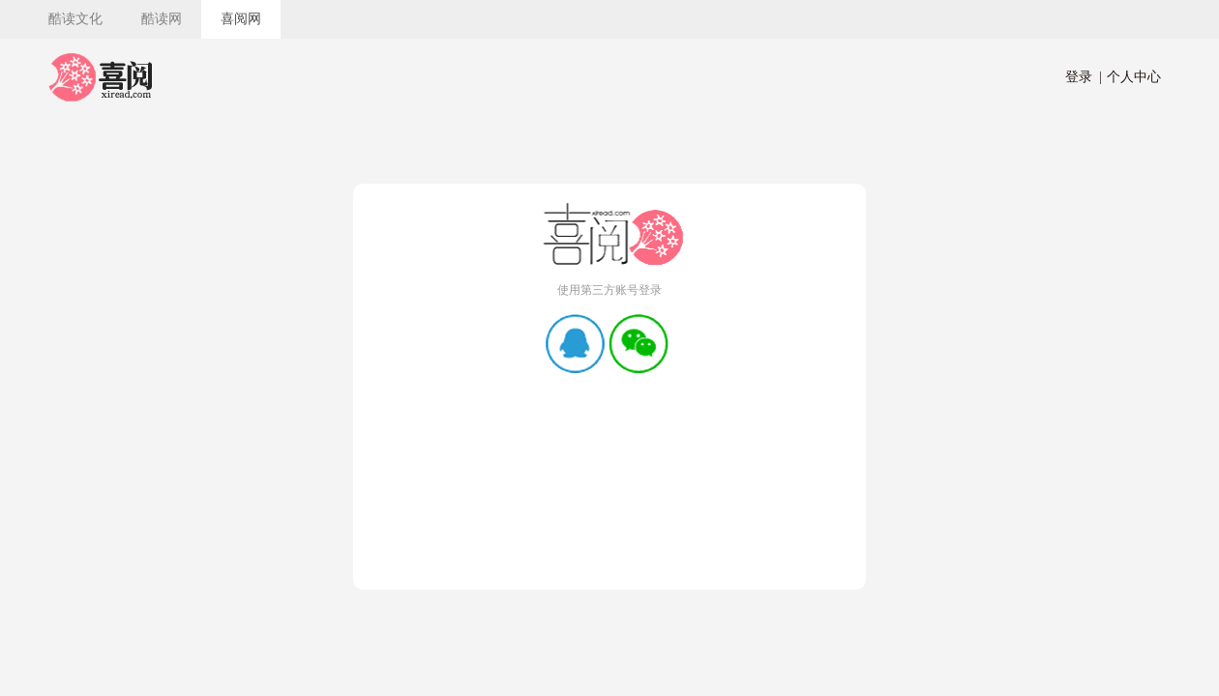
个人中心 (1130, 77)
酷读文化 (75, 19)
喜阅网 (241, 19)
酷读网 (161, 19)
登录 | (1083, 77)
